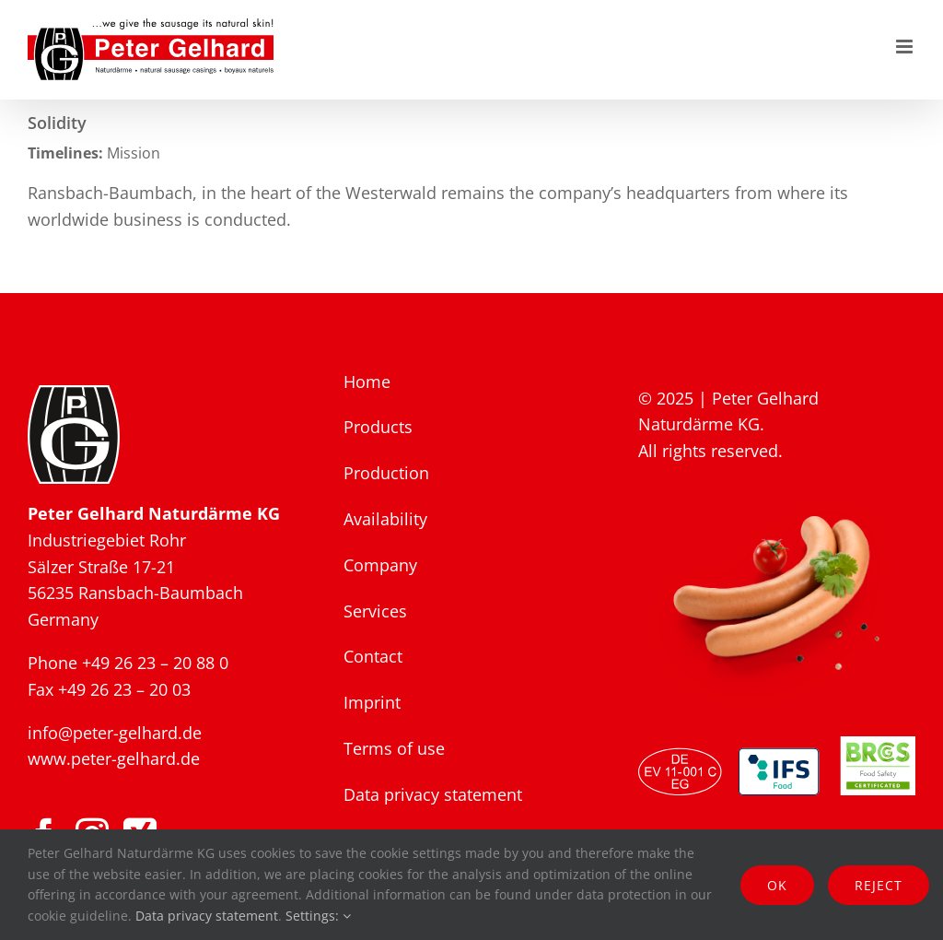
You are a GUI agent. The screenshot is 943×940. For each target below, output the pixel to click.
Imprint (372, 702)
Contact (372, 656)
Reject (878, 885)
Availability (385, 519)
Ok (777, 885)
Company (380, 565)
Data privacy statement (432, 794)
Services (375, 611)
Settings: (318, 915)
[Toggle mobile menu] (905, 46)
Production (386, 473)
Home (366, 381)
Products (378, 427)
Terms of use (394, 748)
